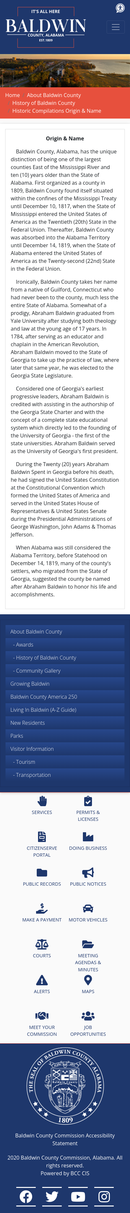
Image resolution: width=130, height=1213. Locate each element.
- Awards (21, 644)
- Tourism (22, 761)
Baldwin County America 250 (43, 696)
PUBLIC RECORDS (42, 877)
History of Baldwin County (43, 103)
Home (12, 95)
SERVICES (42, 805)
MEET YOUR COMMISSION (42, 1024)
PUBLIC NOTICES (88, 877)
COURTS (42, 949)
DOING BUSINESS (88, 841)
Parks (16, 735)
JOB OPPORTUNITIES (88, 1024)
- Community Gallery (35, 670)
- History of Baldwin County (43, 657)
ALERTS (42, 984)
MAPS (88, 984)
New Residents (27, 722)
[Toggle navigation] (116, 27)
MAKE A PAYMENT (42, 913)
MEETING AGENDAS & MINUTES (88, 956)
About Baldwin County (54, 95)
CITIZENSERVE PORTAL (42, 845)
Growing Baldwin (30, 683)
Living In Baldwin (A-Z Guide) (43, 709)
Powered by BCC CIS (65, 1173)
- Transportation (30, 774)
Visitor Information (32, 748)
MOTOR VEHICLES (88, 913)
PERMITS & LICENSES (88, 809)
